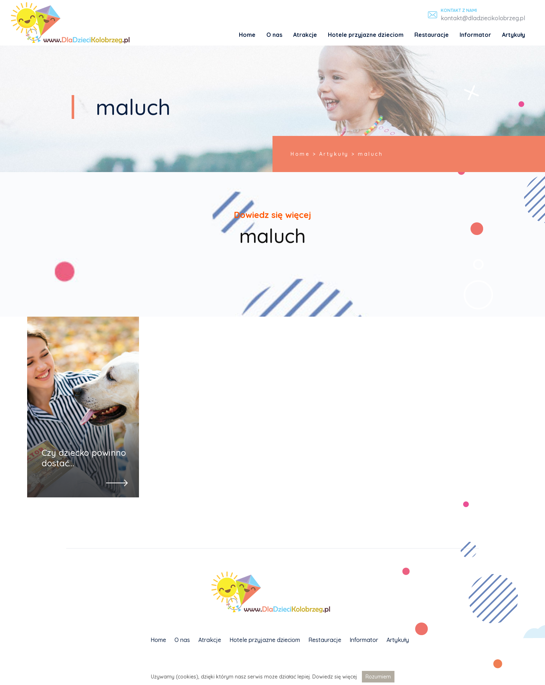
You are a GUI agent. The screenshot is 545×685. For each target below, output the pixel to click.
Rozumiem (378, 676)
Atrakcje (305, 34)
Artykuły (513, 34)
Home (247, 34)
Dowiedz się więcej (334, 676)
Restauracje (431, 34)
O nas (274, 34)
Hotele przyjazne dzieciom (366, 34)
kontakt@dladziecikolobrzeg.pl (483, 18)
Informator (475, 34)
